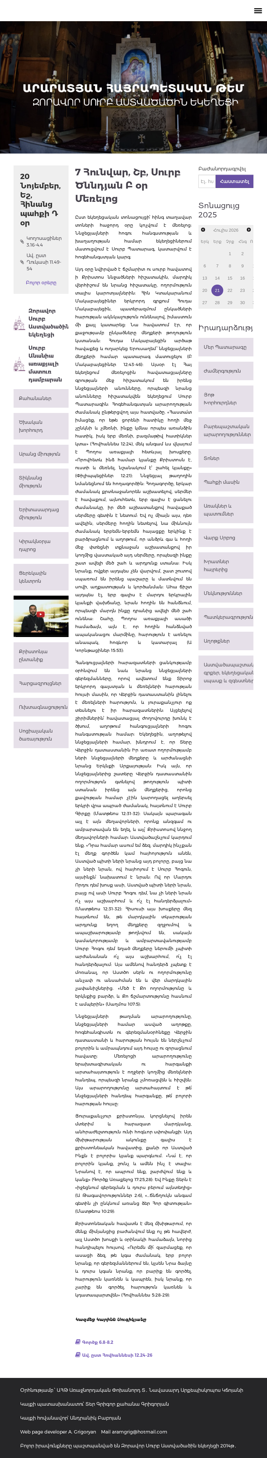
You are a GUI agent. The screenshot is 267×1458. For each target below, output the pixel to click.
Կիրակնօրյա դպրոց (35, 545)
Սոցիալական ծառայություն (36, 735)
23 (242, 290)
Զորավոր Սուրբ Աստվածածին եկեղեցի (41, 323)
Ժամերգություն (222, 371)
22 (230, 290)
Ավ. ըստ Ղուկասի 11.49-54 (40, 262)
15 (230, 278)
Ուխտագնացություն (43, 707)
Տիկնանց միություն (30, 482)
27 (204, 302)
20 (204, 290)
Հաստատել (234, 181)
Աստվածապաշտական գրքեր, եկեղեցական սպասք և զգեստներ (228, 673)
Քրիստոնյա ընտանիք (33, 655)
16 (242, 278)
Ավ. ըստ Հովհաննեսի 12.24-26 (117, 1355)
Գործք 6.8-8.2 (97, 1342)
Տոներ (211, 458)
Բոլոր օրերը (41, 283)
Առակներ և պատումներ (219, 510)
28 (217, 302)
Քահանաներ (35, 398)
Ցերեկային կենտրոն (32, 577)
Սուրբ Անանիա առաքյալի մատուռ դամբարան (38, 364)
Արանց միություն (39, 454)
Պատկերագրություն (228, 617)
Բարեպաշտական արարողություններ (227, 430)
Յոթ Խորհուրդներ (220, 399)
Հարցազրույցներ (40, 683)
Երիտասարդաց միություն (39, 514)
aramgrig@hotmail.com (139, 1432)
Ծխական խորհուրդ (31, 426)
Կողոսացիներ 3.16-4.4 (41, 241)
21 (217, 290)
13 (204, 278)
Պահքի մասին (222, 482)
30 (242, 302)
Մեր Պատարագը (225, 347)
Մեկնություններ (223, 593)
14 (217, 278)
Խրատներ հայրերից (216, 565)
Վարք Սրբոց (219, 538)
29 (230, 302)
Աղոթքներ (217, 641)
